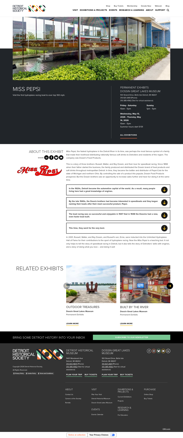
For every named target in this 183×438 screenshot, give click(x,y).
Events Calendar (97, 414)
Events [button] (113, 10)
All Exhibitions (128, 135)
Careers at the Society (73, 398)
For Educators (123, 415)
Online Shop (148, 394)
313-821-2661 (125, 97)
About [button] (149, 10)
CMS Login (166, 429)
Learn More (72, 323)
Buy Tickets (118, 6)
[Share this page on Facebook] (51, 157)
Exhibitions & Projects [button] (93, 10)
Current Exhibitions (125, 397)
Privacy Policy (19, 373)
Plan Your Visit (97, 394)
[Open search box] (168, 10)
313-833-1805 (71, 364)
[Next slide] (170, 286)
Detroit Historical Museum (101, 398)
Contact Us (69, 394)
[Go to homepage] (38, 356)
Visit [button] (75, 10)
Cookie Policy (32, 373)
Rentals (68, 402)
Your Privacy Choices (98, 435)
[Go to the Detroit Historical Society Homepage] (30, 8)
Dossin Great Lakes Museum (102, 402)
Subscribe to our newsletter (131, 337)
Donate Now (146, 6)
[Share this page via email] (61, 157)
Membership (132, 6)
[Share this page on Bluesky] (56, 157)
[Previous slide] (66, 286)
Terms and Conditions (46, 373)
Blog (167, 6)
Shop (108, 6)
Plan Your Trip (74, 374)
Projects (121, 401)
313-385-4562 (125, 100)
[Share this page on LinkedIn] (46, 157)
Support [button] (160, 10)
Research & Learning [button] (131, 10)
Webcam (158, 6)
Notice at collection (77, 435)
